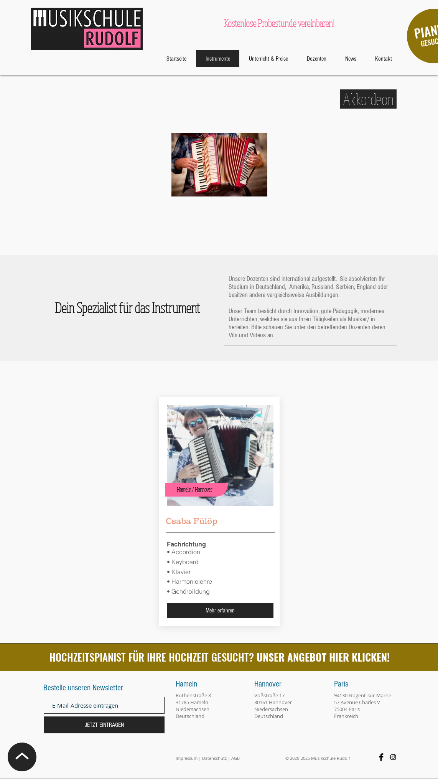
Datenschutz (214, 758)
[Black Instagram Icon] (393, 757)
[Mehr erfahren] (220, 610)
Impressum (187, 758)
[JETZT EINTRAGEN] (104, 724)
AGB (235, 758)
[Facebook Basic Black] (381, 757)
